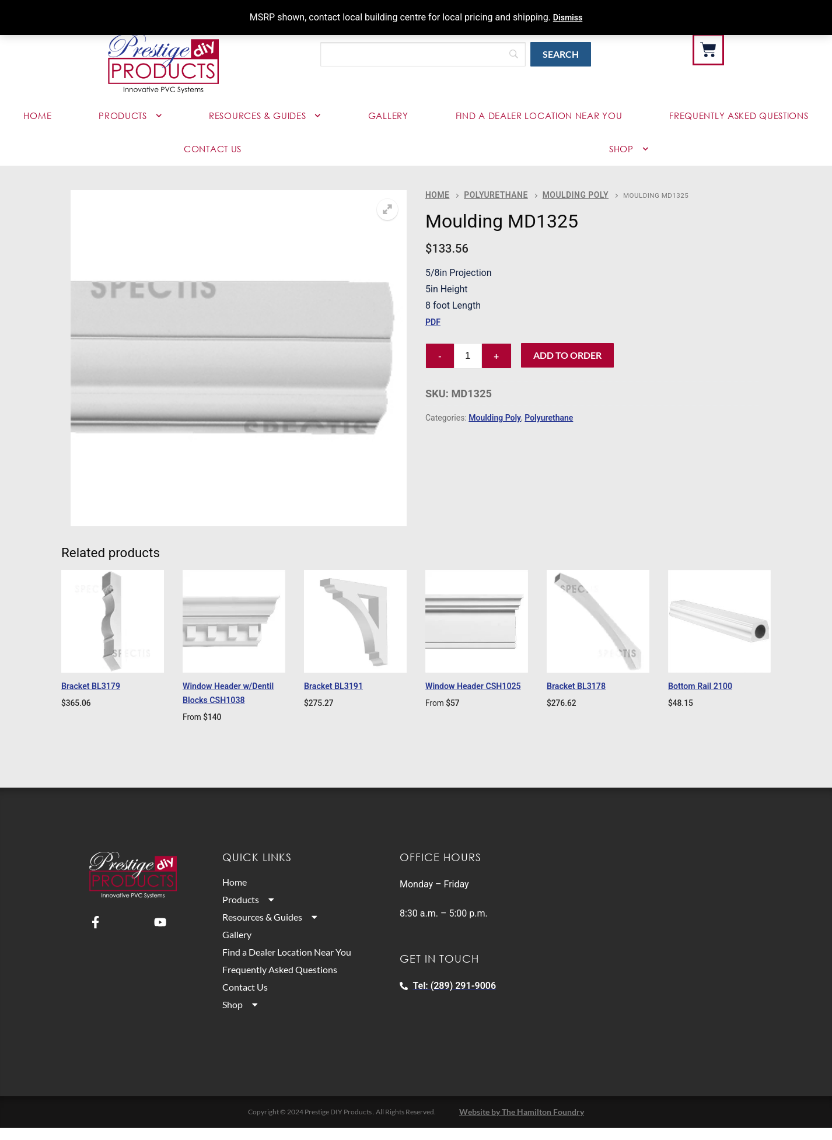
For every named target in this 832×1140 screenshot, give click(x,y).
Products (130, 116)
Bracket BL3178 (583, 685)
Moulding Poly (555, 194)
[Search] (423, 54)
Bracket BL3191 (340, 685)
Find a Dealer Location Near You (539, 115)
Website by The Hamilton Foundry (522, 1124)
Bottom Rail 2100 (708, 685)
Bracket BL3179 (98, 685)
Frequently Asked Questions (738, 115)
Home (37, 115)
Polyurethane (487, 194)
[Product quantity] (468, 354)
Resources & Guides (265, 116)
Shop (241, 1018)
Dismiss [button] (567, 17)
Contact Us (213, 149)
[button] (387, 209)
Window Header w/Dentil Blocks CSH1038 (219, 699)
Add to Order (567, 353)
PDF (433, 320)
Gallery (388, 115)
